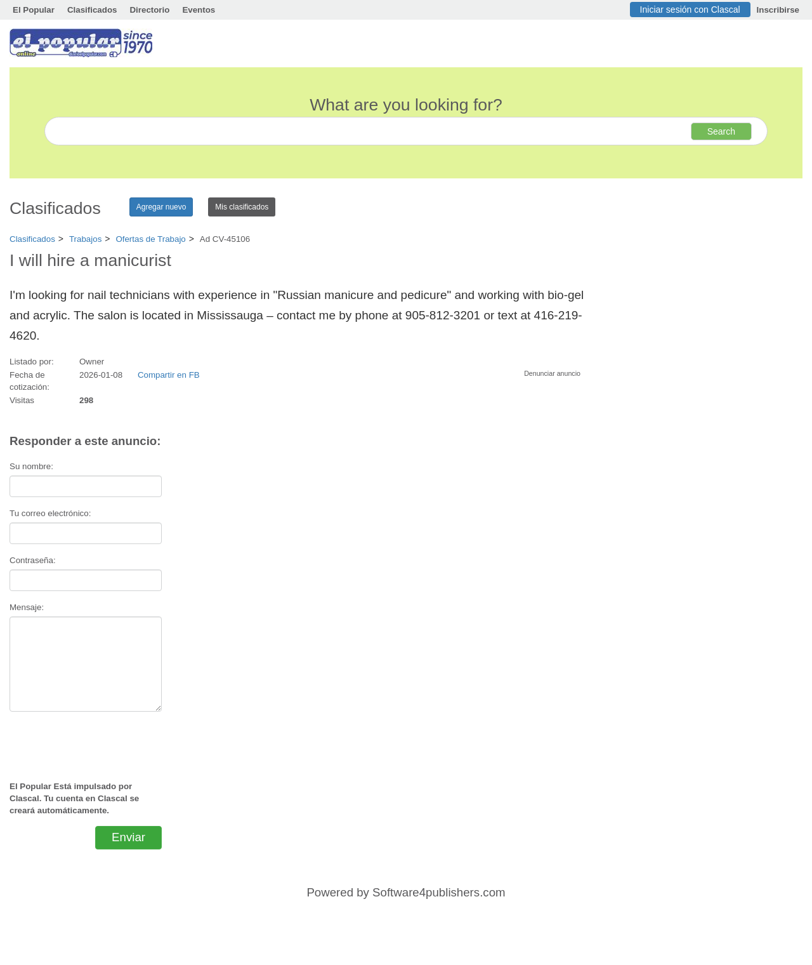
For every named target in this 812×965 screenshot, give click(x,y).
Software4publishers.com (438, 892)
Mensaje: (27, 607)
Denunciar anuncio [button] (552, 373)
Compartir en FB (169, 375)
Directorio (149, 10)
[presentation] (86, 741)
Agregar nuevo (161, 207)
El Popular (34, 10)
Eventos (198, 10)
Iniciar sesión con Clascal (690, 9)
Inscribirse (778, 10)
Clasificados (92, 10)
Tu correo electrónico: (50, 513)
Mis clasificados (241, 207)
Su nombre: (31, 466)
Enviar (128, 837)
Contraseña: (33, 560)
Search (721, 131)
